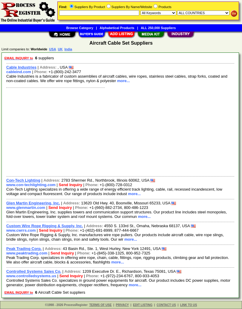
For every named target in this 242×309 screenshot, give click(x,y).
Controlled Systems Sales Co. (33, 271)
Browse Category (79, 28)
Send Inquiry (70, 185)
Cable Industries (21, 67)
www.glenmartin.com (25, 207)
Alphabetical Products (117, 28)
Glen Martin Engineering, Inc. (33, 203)
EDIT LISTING (142, 305)
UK (60, 49)
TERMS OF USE (100, 305)
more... (123, 81)
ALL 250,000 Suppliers (158, 28)
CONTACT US (166, 305)
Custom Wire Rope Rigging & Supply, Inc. (44, 226)
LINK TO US (188, 305)
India (68, 49)
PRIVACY (122, 305)
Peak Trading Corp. (24, 248)
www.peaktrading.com (27, 253)
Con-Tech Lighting (23, 180)
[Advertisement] (119, 131)
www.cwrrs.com (21, 230)
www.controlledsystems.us (31, 276)
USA (52, 49)
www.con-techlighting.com (31, 185)
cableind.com (18, 72)
